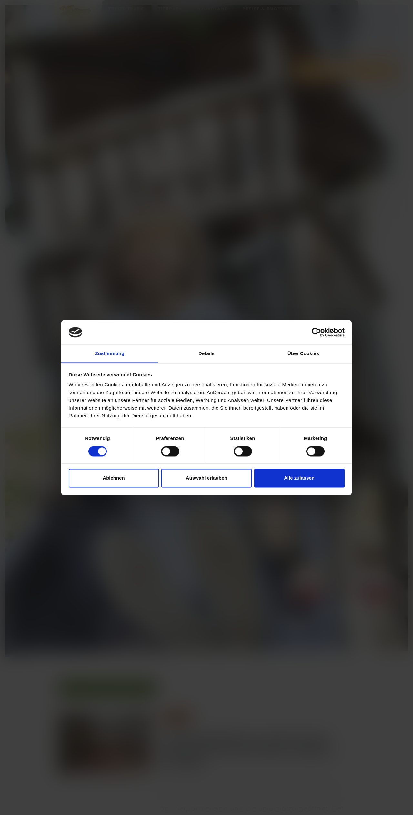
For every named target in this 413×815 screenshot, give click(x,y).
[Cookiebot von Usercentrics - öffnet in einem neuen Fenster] (316, 332)
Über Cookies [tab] (303, 353)
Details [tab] (206, 353)
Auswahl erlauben (206, 478)
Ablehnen (114, 478)
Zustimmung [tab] (110, 353)
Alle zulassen (299, 478)
